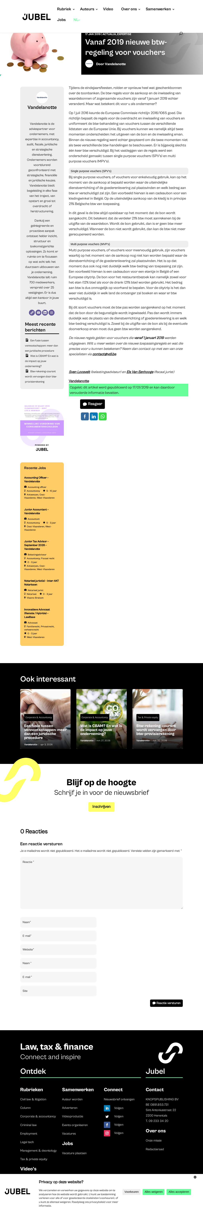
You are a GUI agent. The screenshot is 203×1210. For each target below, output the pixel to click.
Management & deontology (38, 1150)
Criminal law (28, 1125)
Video (108, 9)
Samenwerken (158, 9)
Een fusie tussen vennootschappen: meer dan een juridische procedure (41, 345)
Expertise (124, 34)
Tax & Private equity (148, 717)
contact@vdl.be (104, 354)
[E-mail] (38, 313)
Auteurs (87, 9)
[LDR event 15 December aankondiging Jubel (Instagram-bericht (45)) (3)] (42, 454)
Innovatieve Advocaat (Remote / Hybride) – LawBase (37, 613)
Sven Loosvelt (79, 372)
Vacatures (69, 1133)
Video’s (28, 1169)
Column (25, 1108)
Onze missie (154, 1140)
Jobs (61, 20)
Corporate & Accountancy (38, 717)
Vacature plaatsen (74, 1153)
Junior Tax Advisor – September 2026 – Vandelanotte (36, 545)
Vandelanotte (115, 64)
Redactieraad (155, 1149)
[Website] (32, 313)
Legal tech (27, 1142)
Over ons (129, 9)
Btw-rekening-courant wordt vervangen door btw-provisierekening (41, 376)
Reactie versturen (168, 1003)
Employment (28, 1133)
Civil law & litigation (33, 1099)
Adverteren (69, 1108)
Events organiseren (75, 1125)
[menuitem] (77, 24)
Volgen (119, 1108)
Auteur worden (72, 1099)
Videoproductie (72, 1116)
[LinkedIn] (45, 313)
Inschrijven (101, 806)
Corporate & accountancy (38, 1116)
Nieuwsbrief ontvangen (119, 1099)
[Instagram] (52, 313)
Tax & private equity (33, 1159)
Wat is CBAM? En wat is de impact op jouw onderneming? (41, 361)
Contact (155, 1090)
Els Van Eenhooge (139, 372)
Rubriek (64, 9)
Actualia (109, 34)
